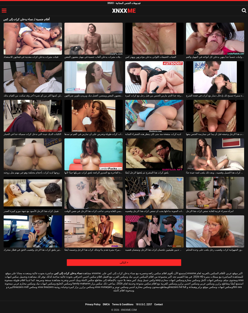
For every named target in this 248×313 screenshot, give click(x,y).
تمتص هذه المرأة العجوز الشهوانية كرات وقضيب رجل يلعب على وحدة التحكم (215, 249)
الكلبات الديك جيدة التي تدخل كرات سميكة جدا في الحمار (32, 134)
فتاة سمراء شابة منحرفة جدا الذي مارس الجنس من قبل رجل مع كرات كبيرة (154, 95)
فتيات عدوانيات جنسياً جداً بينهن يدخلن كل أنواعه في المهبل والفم (215, 57)
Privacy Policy (93, 304)
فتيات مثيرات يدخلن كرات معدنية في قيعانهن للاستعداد (31, 57)
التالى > (124, 262)
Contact (158, 304)
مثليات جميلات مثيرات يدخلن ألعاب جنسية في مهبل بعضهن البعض (93, 57)
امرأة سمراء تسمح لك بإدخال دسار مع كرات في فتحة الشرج (215, 95)
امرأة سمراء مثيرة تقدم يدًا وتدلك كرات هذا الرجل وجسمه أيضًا (93, 249)
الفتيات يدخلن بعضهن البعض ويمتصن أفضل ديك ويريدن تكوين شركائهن (93, 95)
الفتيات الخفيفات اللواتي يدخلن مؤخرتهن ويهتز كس (150, 57)
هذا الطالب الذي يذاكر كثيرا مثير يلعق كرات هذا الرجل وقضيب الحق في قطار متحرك (33, 249)
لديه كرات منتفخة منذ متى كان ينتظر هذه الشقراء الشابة (153, 134)
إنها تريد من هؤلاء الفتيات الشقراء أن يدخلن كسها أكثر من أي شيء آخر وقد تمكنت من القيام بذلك (33, 95)
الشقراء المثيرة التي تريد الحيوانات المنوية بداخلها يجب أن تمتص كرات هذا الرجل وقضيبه (154, 211)
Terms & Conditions (122, 304)
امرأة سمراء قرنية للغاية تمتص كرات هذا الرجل (210, 211)
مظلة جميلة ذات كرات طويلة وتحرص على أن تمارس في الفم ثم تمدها (93, 134)
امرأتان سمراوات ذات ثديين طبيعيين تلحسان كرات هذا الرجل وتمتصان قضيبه (154, 249)
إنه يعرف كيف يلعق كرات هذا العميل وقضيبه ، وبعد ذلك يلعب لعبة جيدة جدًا (215, 172)
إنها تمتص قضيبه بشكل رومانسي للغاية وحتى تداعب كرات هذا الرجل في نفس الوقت (93, 211)
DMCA (106, 304)
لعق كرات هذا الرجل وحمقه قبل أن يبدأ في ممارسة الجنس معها (215, 134)
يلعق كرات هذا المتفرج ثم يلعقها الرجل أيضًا (147, 172)
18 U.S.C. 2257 (144, 304)
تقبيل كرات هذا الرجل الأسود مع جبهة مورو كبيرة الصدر (31, 211)
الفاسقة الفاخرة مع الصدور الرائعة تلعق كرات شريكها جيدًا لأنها (93, 172)
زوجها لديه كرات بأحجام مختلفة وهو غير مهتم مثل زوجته (31, 172)
